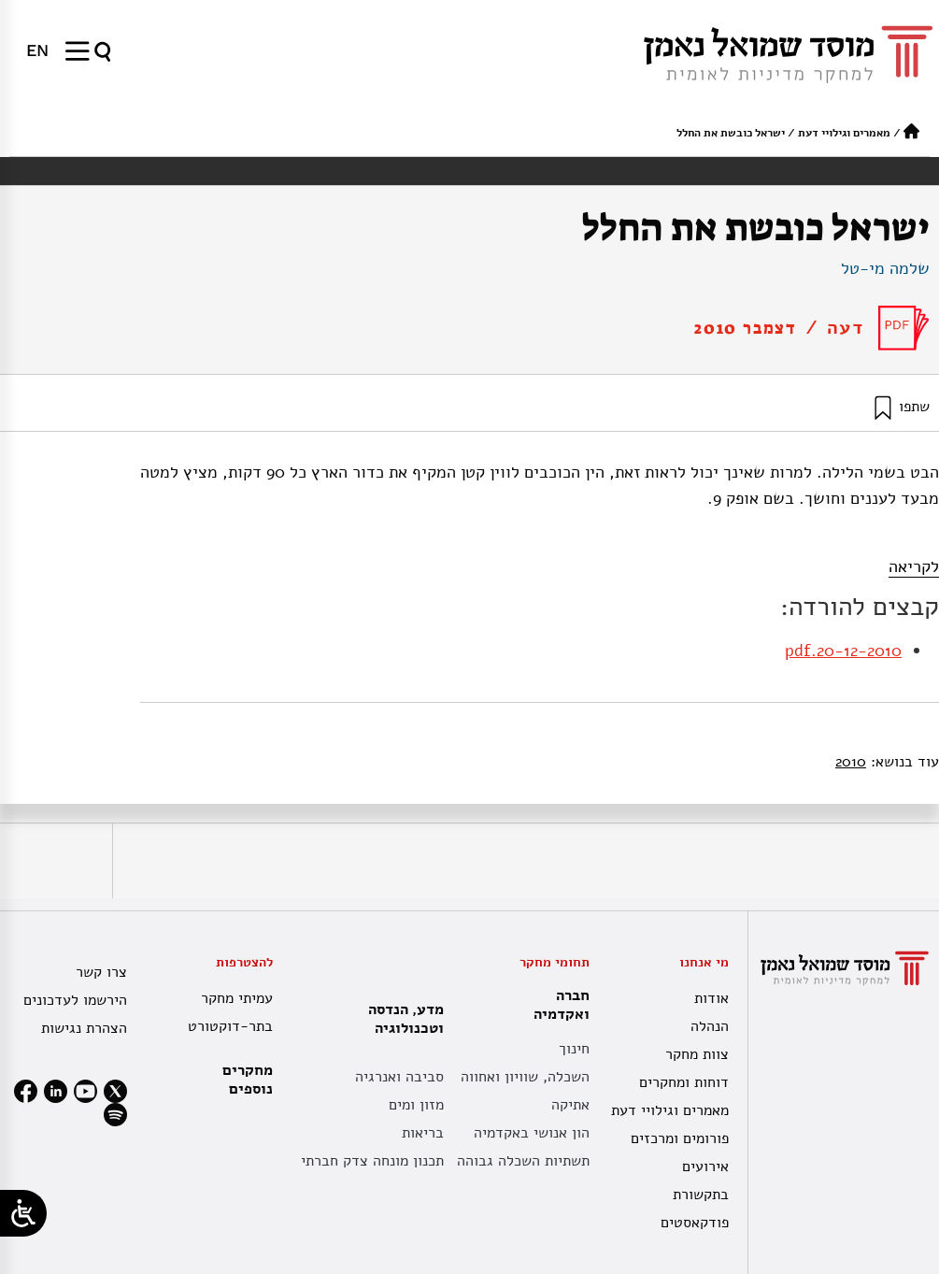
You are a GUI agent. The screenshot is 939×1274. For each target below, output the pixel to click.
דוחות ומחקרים (684, 1082)
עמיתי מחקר (237, 998)
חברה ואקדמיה (557, 1004)
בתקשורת (701, 1194)
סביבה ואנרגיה (399, 1076)
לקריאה (914, 566)
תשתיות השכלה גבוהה (523, 1161)
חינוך (574, 1048)
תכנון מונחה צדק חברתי (372, 1161)
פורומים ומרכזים (680, 1138)
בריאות (423, 1133)
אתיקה (570, 1105)
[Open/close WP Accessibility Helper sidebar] (23, 1213)
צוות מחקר (697, 1054)
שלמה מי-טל (885, 268)
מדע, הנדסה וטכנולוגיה (401, 1018)
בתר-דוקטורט (230, 1026)
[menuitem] (37, 50)
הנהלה (709, 1026)
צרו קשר (101, 972)
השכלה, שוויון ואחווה (525, 1076)
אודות (711, 998)
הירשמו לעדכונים (75, 1000)
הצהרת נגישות (84, 1028)
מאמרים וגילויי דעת (844, 132)
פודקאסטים (695, 1222)
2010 (850, 762)
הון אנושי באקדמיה (532, 1133)
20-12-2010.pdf (843, 650)
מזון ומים (416, 1105)
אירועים (705, 1166)
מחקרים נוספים (247, 1079)
